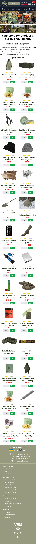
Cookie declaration (10, 492)
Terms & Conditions (10, 498)
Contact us (8, 474)
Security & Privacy (10, 482)
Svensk (13, 450)
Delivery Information (11, 487)
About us (7, 469)
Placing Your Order (10, 480)
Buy (30, 248)
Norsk (23, 450)
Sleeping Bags (30, 31)
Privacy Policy (9, 501)
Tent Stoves (23, 22)
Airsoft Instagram (10, 514)
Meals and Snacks (7, 22)
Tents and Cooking (14, 9)
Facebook (7, 517)
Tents (15, 31)
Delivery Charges (10, 485)
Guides (7, 471)
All (3, 9)
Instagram (8, 512)
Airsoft (24, 9)
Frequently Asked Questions (13, 503)
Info (6, 82)
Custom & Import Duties (12, 490)
